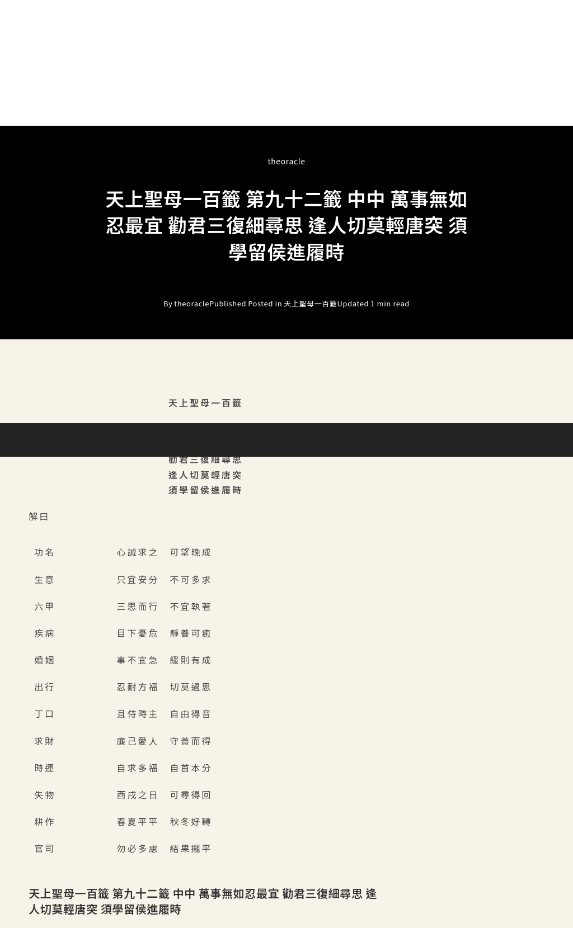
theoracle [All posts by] (286, 161)
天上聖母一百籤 (310, 304)
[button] (286, 109)
